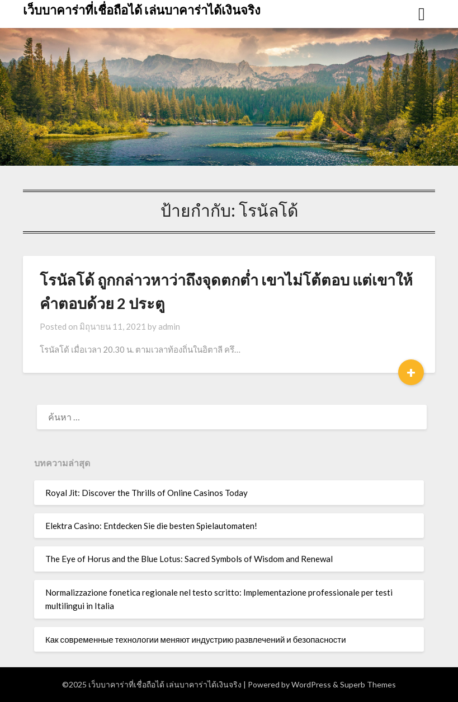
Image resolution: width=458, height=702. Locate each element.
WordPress (311, 684)
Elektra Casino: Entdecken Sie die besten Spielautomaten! (151, 526)
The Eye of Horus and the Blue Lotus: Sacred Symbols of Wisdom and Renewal (189, 559)
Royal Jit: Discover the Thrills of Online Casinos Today (146, 493)
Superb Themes (368, 684)
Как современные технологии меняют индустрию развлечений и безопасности (195, 639)
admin (169, 326)
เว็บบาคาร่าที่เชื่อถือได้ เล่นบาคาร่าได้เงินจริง (142, 9)
